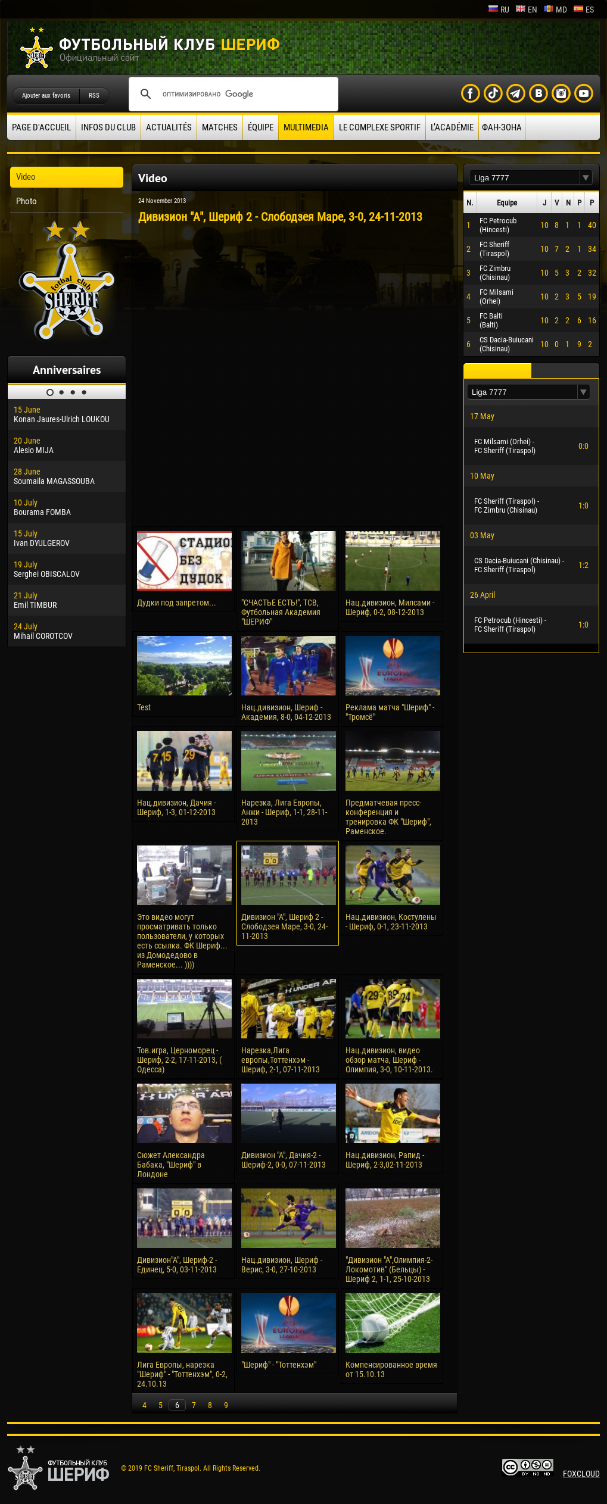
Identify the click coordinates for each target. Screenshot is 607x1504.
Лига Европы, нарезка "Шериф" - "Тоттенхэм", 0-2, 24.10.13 (182, 1374)
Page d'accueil (41, 127)
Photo (26, 201)
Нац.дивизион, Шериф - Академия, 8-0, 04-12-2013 (286, 712)
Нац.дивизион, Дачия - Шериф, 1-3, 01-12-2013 (176, 807)
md (555, 9)
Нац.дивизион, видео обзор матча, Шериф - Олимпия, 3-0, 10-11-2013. (389, 1060)
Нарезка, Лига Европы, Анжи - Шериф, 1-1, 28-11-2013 (284, 812)
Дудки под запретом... (176, 602)
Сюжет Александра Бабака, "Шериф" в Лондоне (171, 1164)
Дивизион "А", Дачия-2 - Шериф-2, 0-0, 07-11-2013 (283, 1159)
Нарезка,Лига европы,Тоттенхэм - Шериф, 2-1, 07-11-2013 (280, 1060)
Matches (220, 127)
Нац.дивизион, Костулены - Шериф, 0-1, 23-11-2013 (391, 921)
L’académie (452, 127)
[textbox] (524, 177)
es (583, 9)
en (526, 9)
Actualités (169, 127)
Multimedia (306, 127)
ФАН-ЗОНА (502, 127)
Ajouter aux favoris (46, 95)
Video (26, 176)
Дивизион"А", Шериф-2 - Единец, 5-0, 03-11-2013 (177, 1264)
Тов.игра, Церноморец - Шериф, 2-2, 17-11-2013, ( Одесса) (179, 1060)
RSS (94, 95)
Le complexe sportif (380, 127)
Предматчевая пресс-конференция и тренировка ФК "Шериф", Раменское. (388, 817)
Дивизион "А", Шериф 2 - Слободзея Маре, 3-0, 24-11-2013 (284, 926)
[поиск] (232, 94)
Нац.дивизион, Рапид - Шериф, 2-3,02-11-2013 (384, 1159)
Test (144, 707)
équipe (260, 127)
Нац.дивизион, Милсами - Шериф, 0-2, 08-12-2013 (389, 607)
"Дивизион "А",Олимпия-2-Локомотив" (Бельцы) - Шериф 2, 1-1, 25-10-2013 (388, 1269)
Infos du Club (108, 127)
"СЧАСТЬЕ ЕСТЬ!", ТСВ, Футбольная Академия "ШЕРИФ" (280, 612)
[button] (586, 177)
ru (498, 9)
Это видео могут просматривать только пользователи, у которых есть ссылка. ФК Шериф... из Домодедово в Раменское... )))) (182, 940)
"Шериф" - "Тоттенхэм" (278, 1364)
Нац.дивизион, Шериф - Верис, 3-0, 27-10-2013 (281, 1264)
